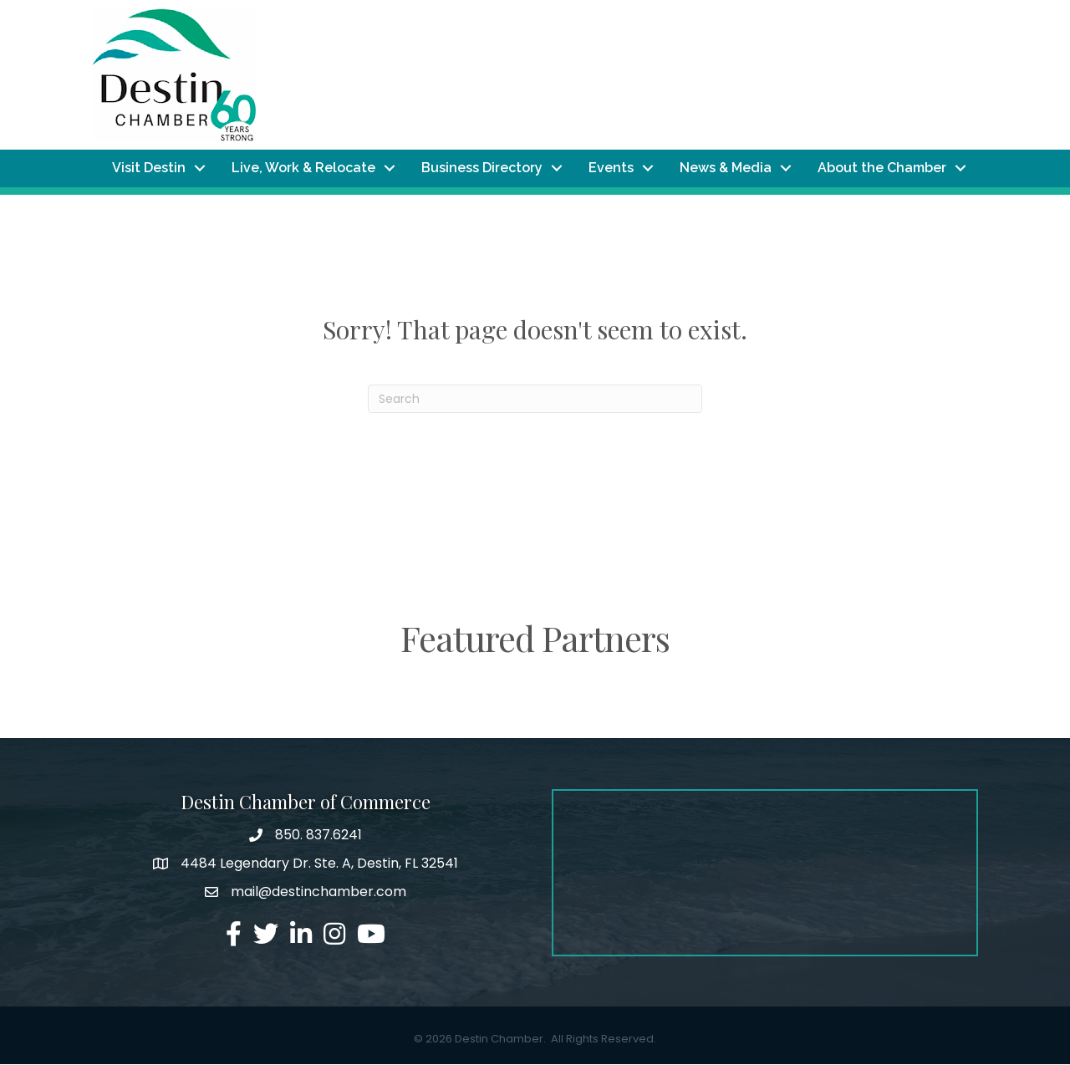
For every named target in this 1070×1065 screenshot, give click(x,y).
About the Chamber (882, 168)
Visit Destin (149, 168)
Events (611, 168)
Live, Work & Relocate (303, 168)
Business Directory (482, 168)
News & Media (726, 168)
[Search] (535, 399)
